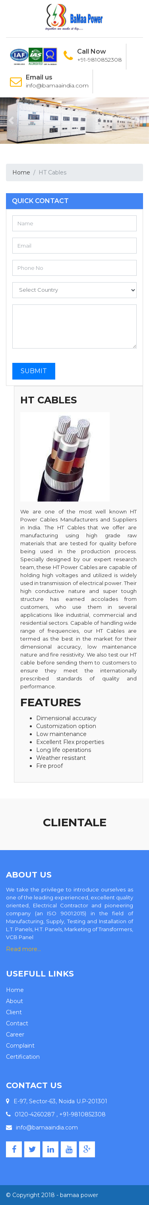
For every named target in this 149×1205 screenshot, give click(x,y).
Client (14, 1012)
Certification (23, 1056)
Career (15, 1034)
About (14, 1001)
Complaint (20, 1045)
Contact (17, 1023)
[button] (11, 120)
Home (21, 172)
